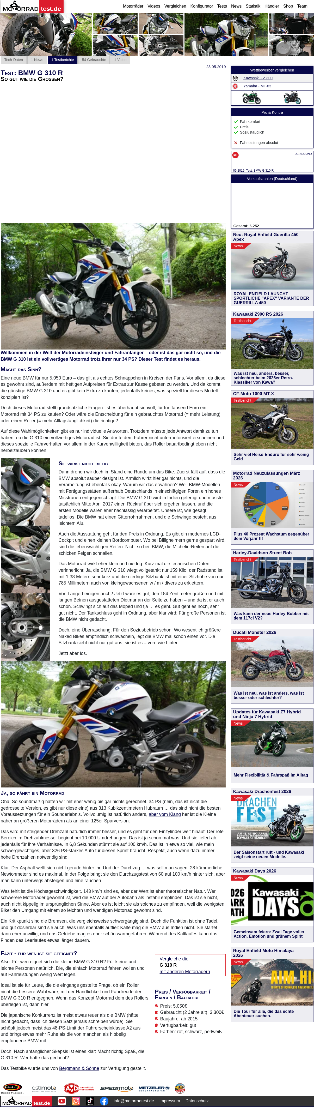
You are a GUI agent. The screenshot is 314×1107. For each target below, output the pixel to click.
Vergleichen (175, 6)
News (236, 6)
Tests (222, 6)
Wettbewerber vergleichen (272, 70)
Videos (153, 6)
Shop (288, 6)
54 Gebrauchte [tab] (94, 60)
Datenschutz (197, 1101)
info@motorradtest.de (134, 1101)
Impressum (169, 1101)
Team (302, 6)
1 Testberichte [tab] (62, 60)
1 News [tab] (37, 60)
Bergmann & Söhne (79, 1068)
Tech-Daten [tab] (13, 60)
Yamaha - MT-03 (257, 86)
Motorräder (133, 6)
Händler (271, 6)
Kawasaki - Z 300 (258, 78)
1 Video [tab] (120, 60)
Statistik (253, 6)
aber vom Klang (165, 814)
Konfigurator (201, 6)
